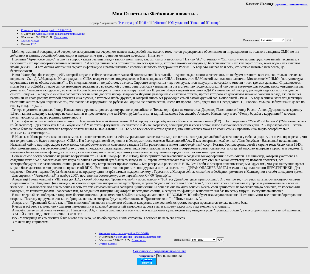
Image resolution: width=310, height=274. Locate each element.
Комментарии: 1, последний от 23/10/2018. (46, 30)
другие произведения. (292, 4)
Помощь (213, 23)
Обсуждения (178, 23)
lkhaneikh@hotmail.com (70, 33)
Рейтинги (159, 23)
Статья (25, 40)
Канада (34, 40)
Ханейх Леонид (45, 33)
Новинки (197, 23)
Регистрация (128, 23)
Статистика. (61, 37)
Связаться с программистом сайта (159, 251)
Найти (144, 23)
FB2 (33, 44)
